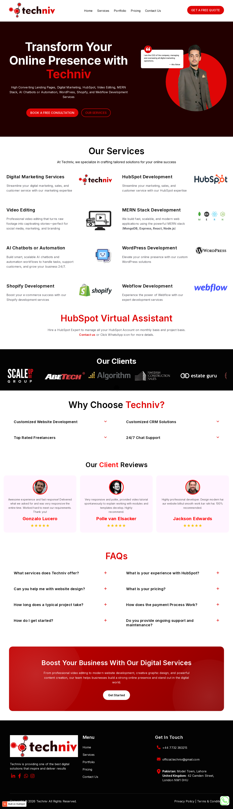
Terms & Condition (210, 801)
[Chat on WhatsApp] (224, 800)
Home (88, 11)
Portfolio (120, 11)
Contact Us (153, 11)
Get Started (116, 695)
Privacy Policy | (185, 801)
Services (103, 11)
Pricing (135, 11)
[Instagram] (32, 776)
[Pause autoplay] (116, 388)
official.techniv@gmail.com (181, 759)
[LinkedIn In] (13, 776)
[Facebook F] (19, 776)
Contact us (87, 335)
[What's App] (26, 776)
